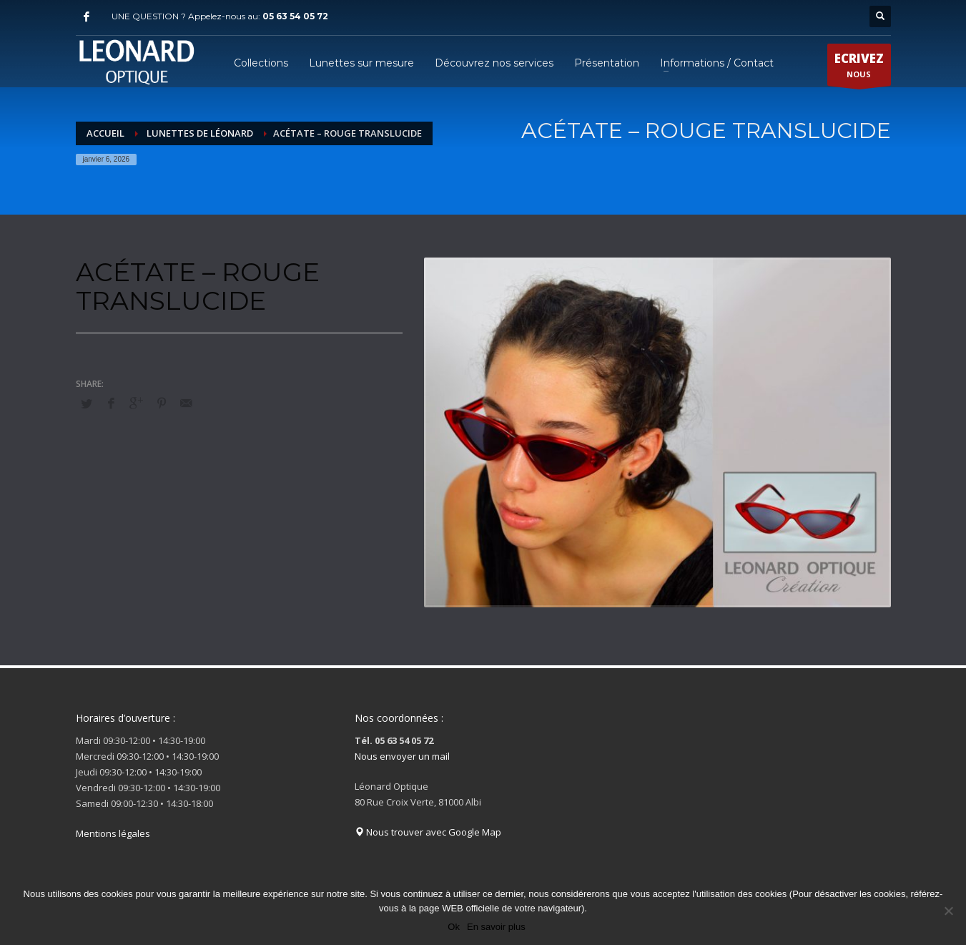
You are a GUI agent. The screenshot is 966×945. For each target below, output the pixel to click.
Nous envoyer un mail (402, 756)
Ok (454, 926)
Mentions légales (113, 833)
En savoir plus (496, 926)
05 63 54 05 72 (295, 16)
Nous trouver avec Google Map (428, 832)
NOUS (859, 68)
